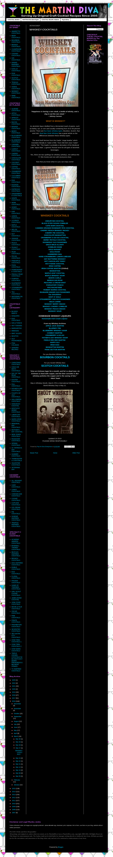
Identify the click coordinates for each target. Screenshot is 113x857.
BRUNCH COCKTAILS (16, 559)
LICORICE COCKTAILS (16, 221)
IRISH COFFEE (55, 266)
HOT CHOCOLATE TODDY (54, 261)
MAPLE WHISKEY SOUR (55, 275)
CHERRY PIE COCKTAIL (55, 233)
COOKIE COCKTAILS (16, 499)
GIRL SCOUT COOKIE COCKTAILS (16, 593)
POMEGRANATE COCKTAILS (17, 270)
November (17, 708)
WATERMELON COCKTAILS (17, 297)
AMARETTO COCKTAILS (16, 32)
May (15, 730)
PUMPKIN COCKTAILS (16, 279)
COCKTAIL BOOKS (14, 19)
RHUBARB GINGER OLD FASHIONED (55, 292)
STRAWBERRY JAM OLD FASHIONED (55, 299)
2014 (14, 791)
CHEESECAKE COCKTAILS (17, 495)
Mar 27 (18, 748)
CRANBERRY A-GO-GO (54, 335)
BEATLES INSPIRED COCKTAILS (16, 554)
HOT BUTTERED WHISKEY (55, 259)
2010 (14, 803)
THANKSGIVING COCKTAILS (17, 459)
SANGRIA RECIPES (15, 348)
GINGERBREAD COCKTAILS (17, 194)
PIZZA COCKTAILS (16, 266)
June (16, 727)
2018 (14, 695)
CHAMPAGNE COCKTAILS (16, 50)
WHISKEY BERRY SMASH (54, 304)
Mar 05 (18, 776)
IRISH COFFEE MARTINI (51, 268)
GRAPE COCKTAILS (16, 199)
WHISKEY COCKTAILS (16, 92)
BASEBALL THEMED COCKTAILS (16, 547)
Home (55, 453)
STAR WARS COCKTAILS (16, 650)
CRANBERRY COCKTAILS (16, 172)
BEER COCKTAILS (16, 36)
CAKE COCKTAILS (16, 486)
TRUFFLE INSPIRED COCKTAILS (16, 524)
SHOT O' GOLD (54, 297)
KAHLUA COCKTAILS (16, 70)
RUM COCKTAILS (16, 74)
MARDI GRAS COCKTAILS (16, 420)
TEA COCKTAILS (16, 293)
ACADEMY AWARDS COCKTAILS (16, 541)
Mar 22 (18, 761)
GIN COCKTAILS (16, 59)
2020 (14, 689)
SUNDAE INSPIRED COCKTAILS (16, 518)
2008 (14, 809)
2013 (14, 794)
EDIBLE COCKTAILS (16, 568)
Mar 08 (18, 773)
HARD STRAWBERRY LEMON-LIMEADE (55, 256)
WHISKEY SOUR (54, 311)
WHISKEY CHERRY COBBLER (55, 306)
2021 (14, 686)
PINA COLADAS (15, 344)
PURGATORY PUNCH (54, 285)
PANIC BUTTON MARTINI (55, 349)
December (17, 704)
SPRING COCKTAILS (16, 444)
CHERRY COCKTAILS (16, 154)
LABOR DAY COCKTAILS (16, 415)
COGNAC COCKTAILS (16, 54)
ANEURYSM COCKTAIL (54, 221)
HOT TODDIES (17, 325)
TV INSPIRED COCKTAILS (16, 670)
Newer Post (34, 453)
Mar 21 (18, 764)
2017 (14, 698)
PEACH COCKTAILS (16, 244)
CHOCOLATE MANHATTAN (55, 235)
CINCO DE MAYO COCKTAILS (16, 369)
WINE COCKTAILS (16, 96)
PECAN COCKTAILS (16, 257)
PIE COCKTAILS (16, 513)
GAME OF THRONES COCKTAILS (16, 587)
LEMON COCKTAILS (16, 217)
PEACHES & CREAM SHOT (55, 283)
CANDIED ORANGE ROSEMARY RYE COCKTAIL (54, 228)
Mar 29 (18, 742)
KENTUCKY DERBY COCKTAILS (16, 410)
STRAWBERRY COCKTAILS (17, 288)
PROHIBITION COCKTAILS (17, 625)
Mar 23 (18, 758)
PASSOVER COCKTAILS (16, 440)
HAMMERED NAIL (55, 254)
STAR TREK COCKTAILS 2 (17, 645)
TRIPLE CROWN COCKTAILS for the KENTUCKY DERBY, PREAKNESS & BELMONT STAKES (17, 659)
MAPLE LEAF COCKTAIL (55, 273)
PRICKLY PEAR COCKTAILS (17, 275)
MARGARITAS (17, 328)
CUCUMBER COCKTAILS (16, 176)
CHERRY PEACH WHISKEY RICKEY (54, 230)
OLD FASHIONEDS (17, 339)
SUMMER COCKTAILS (16, 455)
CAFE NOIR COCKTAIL (55, 226)
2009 (14, 806)
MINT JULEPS (17, 333)
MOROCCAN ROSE (55, 280)
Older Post (76, 453)
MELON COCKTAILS (16, 230)
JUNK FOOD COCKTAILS (16, 603)
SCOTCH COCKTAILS (54, 365)
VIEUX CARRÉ (55, 302)
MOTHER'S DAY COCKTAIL (17, 431)
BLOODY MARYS (15, 312)
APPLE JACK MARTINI (55, 326)
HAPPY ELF (55, 342)
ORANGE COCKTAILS (16, 239)
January (17, 785)
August (16, 721)
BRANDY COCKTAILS (16, 45)
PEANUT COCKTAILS (16, 248)
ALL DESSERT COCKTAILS (17, 481)
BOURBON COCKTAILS (55, 357)
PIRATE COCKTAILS (16, 621)
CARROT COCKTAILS (16, 150)
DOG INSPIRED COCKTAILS (17, 564)
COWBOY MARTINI (54, 333)
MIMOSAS (15, 331)
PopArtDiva (65, 19)
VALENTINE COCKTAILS (16, 464)
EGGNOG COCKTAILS (16, 186)
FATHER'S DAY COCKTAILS (17, 389)
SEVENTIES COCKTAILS (16, 630)
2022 (14, 683)
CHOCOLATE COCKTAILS (16, 159)
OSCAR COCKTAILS (16, 612)
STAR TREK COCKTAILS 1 (17, 641)
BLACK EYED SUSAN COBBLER (55, 223)
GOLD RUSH (55, 252)
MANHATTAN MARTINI (55, 347)
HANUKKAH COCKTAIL (16, 405)
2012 (14, 797)
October (17, 713)
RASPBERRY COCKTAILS (16, 284)
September (17, 716)
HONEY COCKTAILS (16, 208)
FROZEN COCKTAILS (16, 581)
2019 (14, 692)
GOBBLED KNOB (55, 247)
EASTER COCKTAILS (16, 380)
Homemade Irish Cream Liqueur (55, 319)
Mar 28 (18, 745)
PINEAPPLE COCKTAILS (16, 261)
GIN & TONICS (17, 323)
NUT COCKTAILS (16, 235)
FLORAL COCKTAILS (16, 577)
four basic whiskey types (53, 131)
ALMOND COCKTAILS (16, 110)
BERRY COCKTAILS (16, 132)
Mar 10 (18, 770)
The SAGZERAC (54, 294)
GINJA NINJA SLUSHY (55, 245)
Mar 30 (18, 739)
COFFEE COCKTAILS (16, 168)
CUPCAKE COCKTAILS (16, 504)
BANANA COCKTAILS (16, 127)
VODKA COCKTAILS (16, 88)
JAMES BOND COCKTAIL (17, 599)
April (15, 733)
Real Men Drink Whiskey (49, 133)
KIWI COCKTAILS (16, 212)
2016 (14, 701)
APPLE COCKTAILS (16, 114)
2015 (14, 788)
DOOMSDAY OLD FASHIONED (55, 242)
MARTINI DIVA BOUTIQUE (30, 19)
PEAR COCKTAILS (16, 253)
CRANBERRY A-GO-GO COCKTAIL (55, 238)
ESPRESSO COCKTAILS (16, 190)
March (16, 736)
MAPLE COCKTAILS (16, 226)
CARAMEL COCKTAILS (16, 145)
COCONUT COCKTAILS (16, 163)
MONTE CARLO (55, 278)
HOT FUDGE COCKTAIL (54, 264)
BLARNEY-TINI (55, 328)
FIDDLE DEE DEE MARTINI (54, 340)
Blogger (60, 847)
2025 (14, 680)
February (17, 780)
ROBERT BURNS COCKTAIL (54, 290)
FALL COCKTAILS (16, 385)
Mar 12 (18, 767)
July (15, 724)
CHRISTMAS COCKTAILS (16, 363)
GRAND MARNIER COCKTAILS (16, 64)
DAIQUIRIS (16, 316)
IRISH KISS (54, 345)
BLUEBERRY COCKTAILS (16, 141)
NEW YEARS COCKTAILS (16, 435)
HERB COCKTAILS (16, 203)
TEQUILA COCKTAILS (16, 83)
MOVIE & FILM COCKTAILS (17, 608)
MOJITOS (15, 336)
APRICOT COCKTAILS (16, 118)
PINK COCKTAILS (16, 616)
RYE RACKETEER (54, 287)
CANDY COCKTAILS (16, 490)
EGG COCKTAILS (16, 181)
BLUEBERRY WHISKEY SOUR (55, 330)
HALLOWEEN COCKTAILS (16, 400)
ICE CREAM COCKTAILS (16, 508)
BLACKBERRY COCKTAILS (17, 136)
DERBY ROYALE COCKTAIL (54, 240)
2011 (14, 800)
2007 (14, 813)
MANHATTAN (55, 271)
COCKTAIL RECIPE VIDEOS (50, 19)
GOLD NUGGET (55, 249)
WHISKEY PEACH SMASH (54, 309)
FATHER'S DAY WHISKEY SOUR (55, 338)
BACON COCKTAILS (16, 123)
